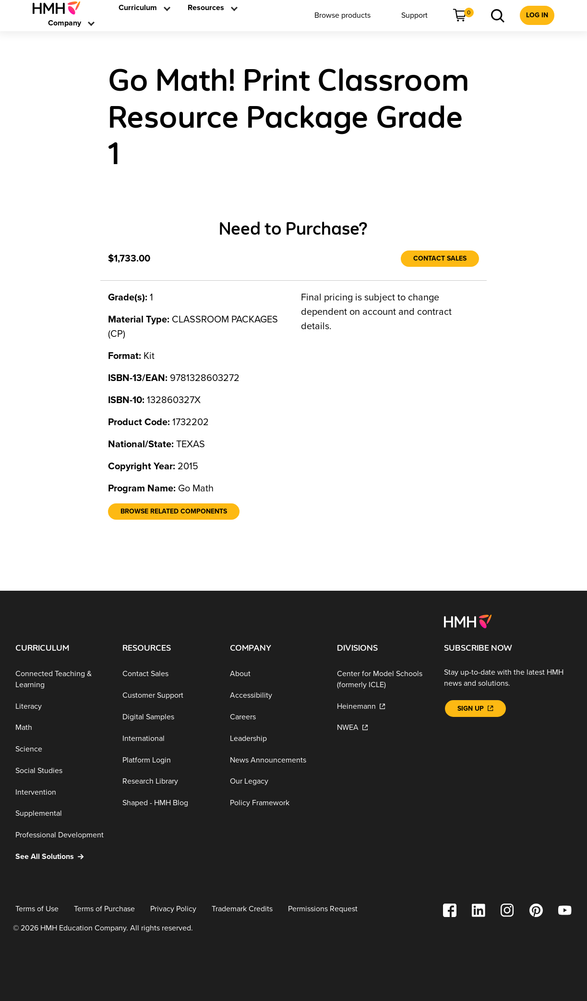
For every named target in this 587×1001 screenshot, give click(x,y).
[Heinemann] (382, 706)
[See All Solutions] (61, 857)
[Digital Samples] (168, 717)
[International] (168, 739)
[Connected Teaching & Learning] (61, 679)
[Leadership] (275, 739)
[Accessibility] (275, 695)
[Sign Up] (475, 708)
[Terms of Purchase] (104, 909)
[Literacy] (61, 706)
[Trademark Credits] (242, 909)
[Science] (61, 749)
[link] (60, 7)
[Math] (61, 728)
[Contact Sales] (440, 258)
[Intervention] (61, 792)
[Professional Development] (61, 835)
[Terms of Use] (37, 909)
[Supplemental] (61, 813)
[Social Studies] (61, 771)
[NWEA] (382, 728)
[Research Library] (168, 781)
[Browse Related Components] (174, 511)
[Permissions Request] (322, 909)
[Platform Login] (168, 760)
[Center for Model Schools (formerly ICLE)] (382, 679)
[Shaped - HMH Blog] (168, 803)
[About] (275, 674)
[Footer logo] (467, 621)
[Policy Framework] (275, 803)
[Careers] (275, 717)
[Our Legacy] (275, 781)
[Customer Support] (168, 695)
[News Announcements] (275, 760)
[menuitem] (60, 8)
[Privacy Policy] (173, 909)
